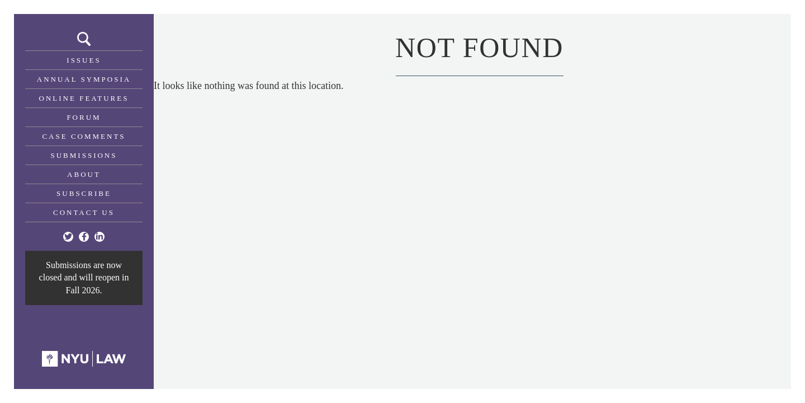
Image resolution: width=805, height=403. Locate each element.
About (84, 174)
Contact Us (84, 212)
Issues (84, 60)
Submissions (84, 155)
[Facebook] (84, 237)
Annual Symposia (84, 79)
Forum (84, 117)
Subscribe (83, 193)
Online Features (84, 98)
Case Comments (83, 136)
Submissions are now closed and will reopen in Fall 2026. (84, 277)
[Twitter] (68, 237)
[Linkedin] (99, 237)
